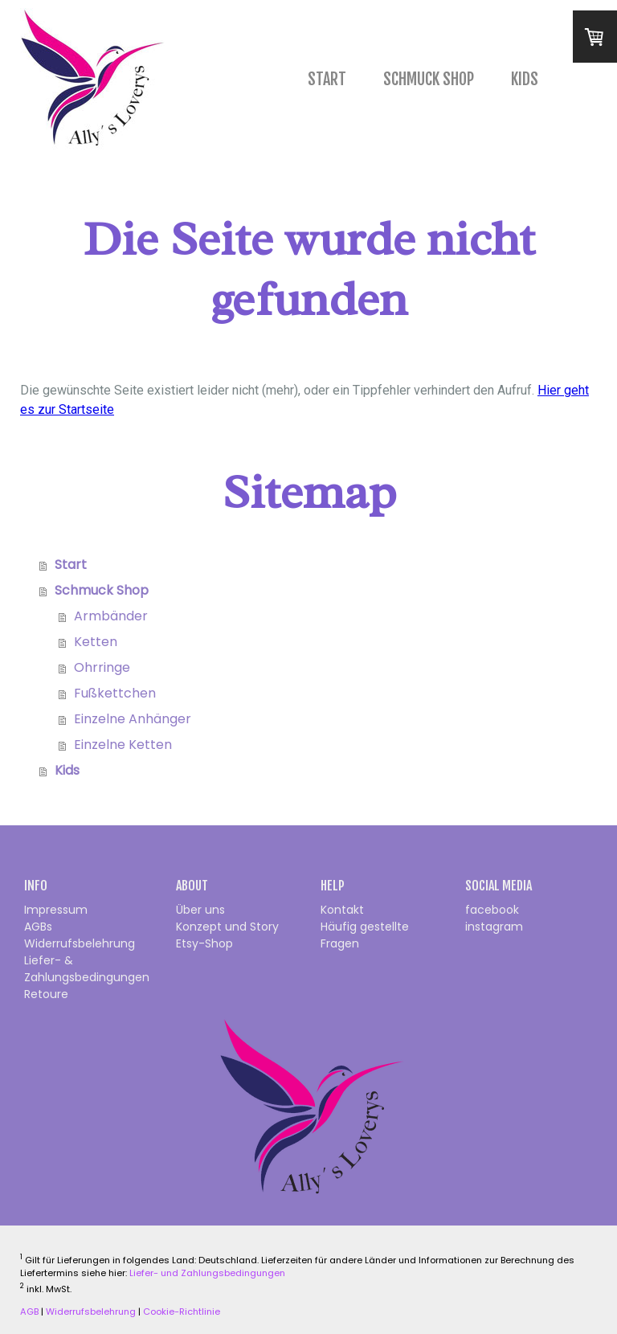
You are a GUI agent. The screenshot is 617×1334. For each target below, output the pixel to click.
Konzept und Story (227, 927)
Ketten (95, 641)
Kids (524, 79)
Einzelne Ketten (123, 744)
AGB (29, 1311)
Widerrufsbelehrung (79, 943)
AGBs (38, 927)
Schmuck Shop (428, 79)
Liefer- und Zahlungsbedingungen (207, 1272)
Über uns (200, 910)
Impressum (56, 910)
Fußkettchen (115, 693)
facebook (492, 910)
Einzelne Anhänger (132, 719)
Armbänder (111, 616)
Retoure (46, 994)
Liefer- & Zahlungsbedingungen (86, 968)
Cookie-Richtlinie (181, 1311)
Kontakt (342, 910)
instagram (494, 927)
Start (327, 79)
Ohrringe (102, 667)
